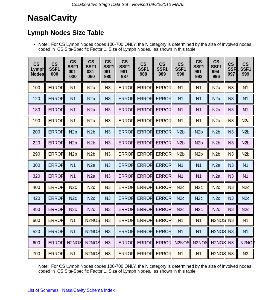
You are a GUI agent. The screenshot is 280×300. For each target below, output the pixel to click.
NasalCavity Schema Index (88, 290)
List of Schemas (43, 290)
